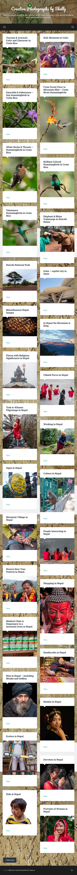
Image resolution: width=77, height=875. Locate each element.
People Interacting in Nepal (54, 532)
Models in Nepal (52, 701)
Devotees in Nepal (53, 759)
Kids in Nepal (13, 794)
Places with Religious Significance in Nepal (17, 357)
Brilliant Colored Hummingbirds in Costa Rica (56, 164)
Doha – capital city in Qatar (55, 272)
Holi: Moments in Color (55, 37)
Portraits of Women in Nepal (55, 810)
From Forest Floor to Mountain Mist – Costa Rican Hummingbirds (55, 89)
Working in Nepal (53, 424)
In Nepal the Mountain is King (56, 324)
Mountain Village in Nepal (17, 518)
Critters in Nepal (52, 473)
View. (8, 80)
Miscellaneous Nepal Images (17, 311)
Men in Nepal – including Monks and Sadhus (20, 677)
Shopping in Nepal (53, 583)
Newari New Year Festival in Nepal (15, 570)
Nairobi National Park (18, 264)
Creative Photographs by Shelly (38, 8)
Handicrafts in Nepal (54, 652)
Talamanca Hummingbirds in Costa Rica (19, 213)
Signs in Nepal (14, 467)
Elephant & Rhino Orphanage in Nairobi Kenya (55, 219)
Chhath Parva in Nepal (56, 374)
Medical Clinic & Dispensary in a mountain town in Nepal (19, 624)
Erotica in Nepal (15, 736)
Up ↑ (72, 870)
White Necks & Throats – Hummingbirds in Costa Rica (19, 149)
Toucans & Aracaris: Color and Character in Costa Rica (18, 40)
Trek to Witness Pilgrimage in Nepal (17, 409)
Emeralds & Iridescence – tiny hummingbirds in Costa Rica (19, 95)
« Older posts (9, 860)
